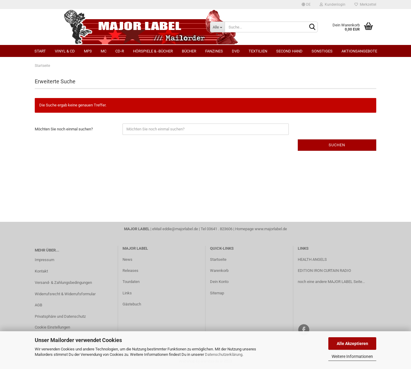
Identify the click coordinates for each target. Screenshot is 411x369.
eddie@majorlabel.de (180, 229)
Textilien (258, 51)
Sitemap (217, 293)
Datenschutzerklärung (223, 354)
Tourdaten (131, 281)
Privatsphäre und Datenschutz (60, 316)
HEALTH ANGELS (312, 259)
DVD (236, 51)
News (127, 259)
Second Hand (289, 51)
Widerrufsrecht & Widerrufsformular (65, 294)
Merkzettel (365, 4)
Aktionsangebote (359, 51)
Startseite (218, 259)
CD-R (119, 51)
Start (40, 51)
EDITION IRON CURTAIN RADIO (324, 270)
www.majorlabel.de (271, 229)
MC (103, 51)
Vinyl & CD (65, 51)
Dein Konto (219, 281)
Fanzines (214, 51)
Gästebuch (132, 304)
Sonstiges (322, 51)
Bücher (189, 51)
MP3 (88, 51)
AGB (38, 305)
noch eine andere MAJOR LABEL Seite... (331, 281)
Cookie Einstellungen (52, 327)
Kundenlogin (332, 4)
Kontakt (41, 271)
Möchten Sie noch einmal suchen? (64, 129)
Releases (130, 270)
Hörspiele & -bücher (153, 51)
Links (127, 293)
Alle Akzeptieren (352, 343)
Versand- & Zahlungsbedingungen (63, 282)
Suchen (337, 145)
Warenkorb (219, 270)
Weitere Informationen (352, 356)
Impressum (44, 259)
